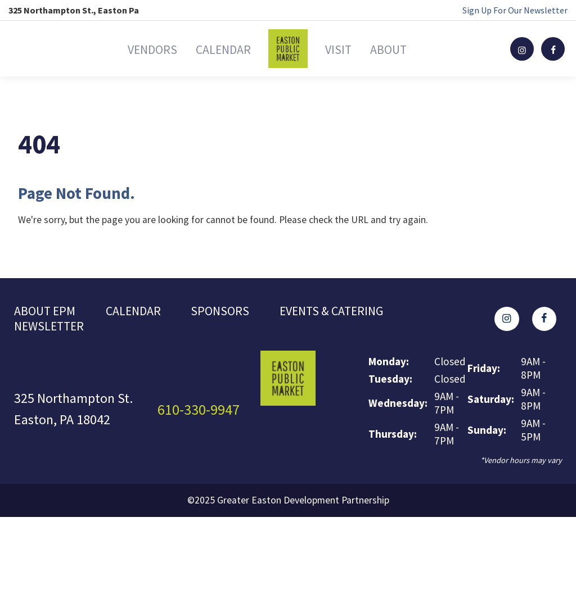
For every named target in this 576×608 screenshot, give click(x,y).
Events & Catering (349, 312)
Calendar (213, 48)
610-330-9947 (202, 413)
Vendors (121, 48)
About (416, 48)
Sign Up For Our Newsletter (515, 10)
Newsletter (53, 329)
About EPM (47, 312)
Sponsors (231, 312)
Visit (347, 48)
